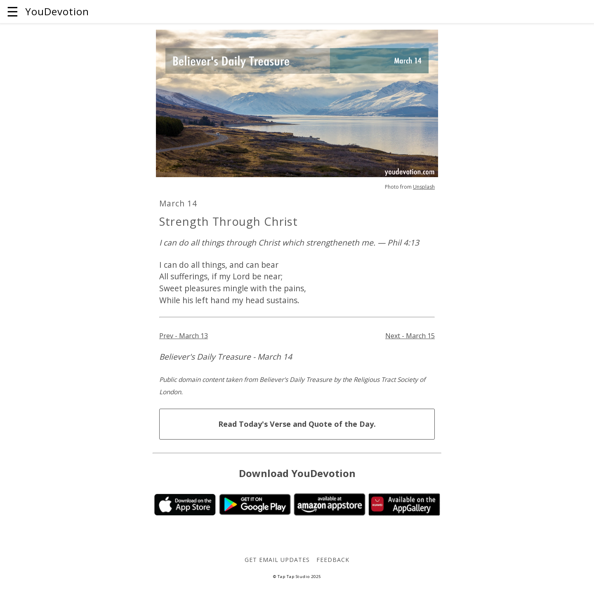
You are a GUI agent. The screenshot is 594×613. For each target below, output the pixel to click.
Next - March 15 (410, 335)
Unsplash (424, 186)
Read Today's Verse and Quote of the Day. (297, 424)
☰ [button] (13, 11)
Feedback (332, 560)
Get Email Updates (277, 560)
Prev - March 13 (183, 335)
